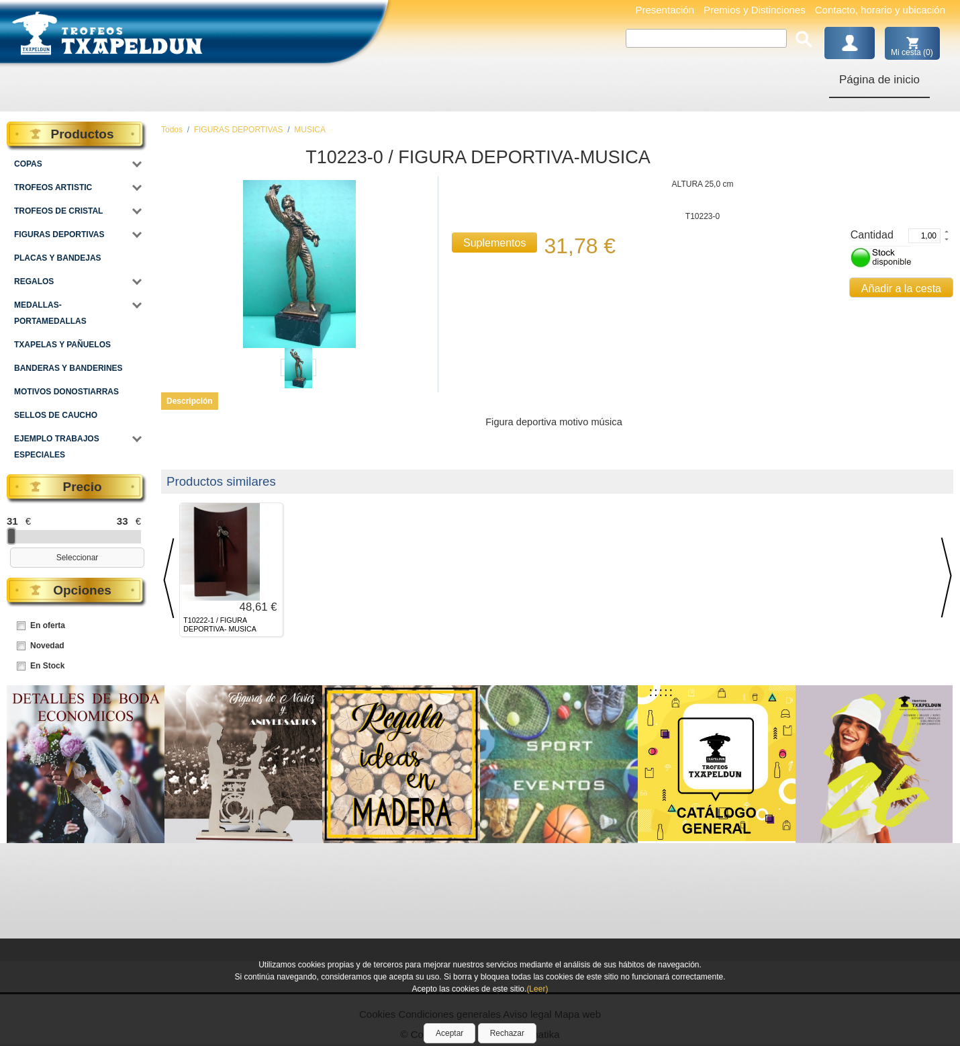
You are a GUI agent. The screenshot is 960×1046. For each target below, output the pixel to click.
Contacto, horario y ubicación (880, 9)
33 (122, 521)
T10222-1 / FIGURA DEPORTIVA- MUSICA (219, 624)
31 (12, 521)
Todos (172, 129)
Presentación (664, 9)
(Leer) (537, 989)
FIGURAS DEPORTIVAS (238, 129)
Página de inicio (879, 79)
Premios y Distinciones (755, 9)
